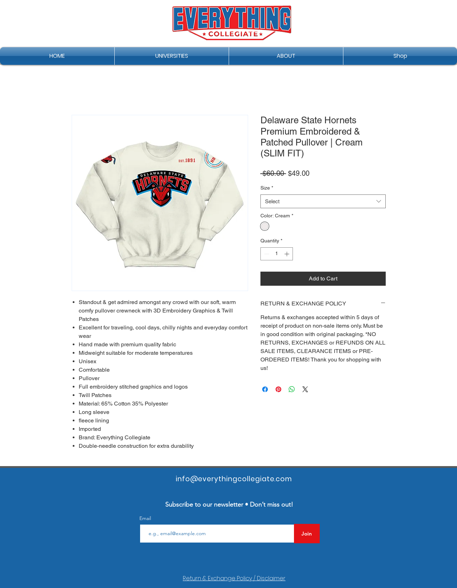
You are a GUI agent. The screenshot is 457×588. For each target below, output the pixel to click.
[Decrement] (265, 254)
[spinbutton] (276, 254)
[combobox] (323, 201)
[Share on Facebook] (265, 389)
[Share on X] (305, 389)
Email (145, 518)
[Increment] (287, 254)
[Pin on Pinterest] (278, 389)
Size (266, 188)
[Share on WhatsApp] (292, 389)
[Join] (307, 533)
